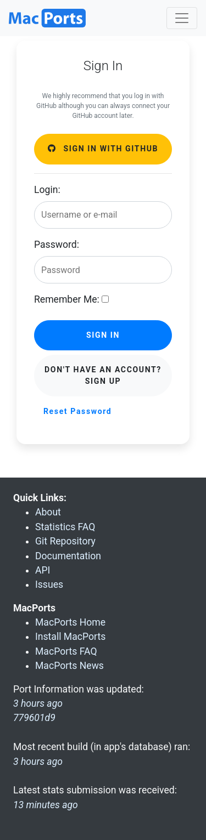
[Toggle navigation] (181, 18)
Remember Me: (66, 299)
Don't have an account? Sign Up (103, 375)
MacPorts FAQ (66, 651)
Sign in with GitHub (103, 148)
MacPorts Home (70, 622)
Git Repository (65, 541)
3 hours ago (38, 761)
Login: (47, 189)
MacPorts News (69, 665)
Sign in (103, 335)
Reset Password (77, 411)
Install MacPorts (70, 636)
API (42, 570)
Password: (56, 244)
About (48, 512)
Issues (49, 584)
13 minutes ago (45, 804)
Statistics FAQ (65, 526)
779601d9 (34, 717)
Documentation (68, 555)
